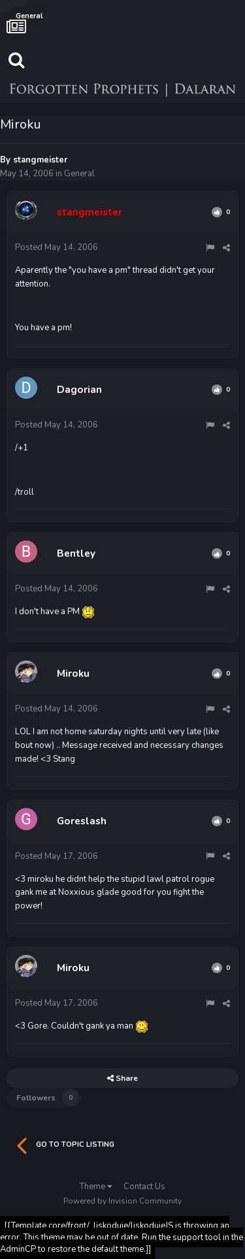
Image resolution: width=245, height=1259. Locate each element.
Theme (96, 1186)
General (79, 173)
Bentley (76, 553)
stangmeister (40, 160)
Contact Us (144, 1186)
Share (122, 1078)
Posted (56, 247)
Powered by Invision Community (122, 1201)
